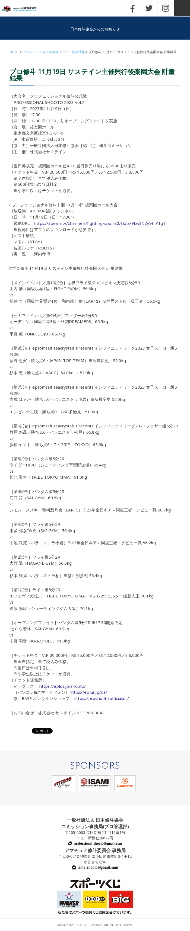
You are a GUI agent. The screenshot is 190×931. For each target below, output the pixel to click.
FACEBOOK (132, 8)
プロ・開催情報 (73, 52)
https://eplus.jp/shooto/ (62, 686)
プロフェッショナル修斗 (41, 52)
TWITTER (149, 8)
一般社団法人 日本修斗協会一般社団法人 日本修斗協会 (23, 9)
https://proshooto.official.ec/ (101, 698)
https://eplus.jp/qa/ (88, 692)
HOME (14, 52)
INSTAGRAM (165, 8)
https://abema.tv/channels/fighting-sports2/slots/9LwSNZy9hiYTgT (100, 223)
